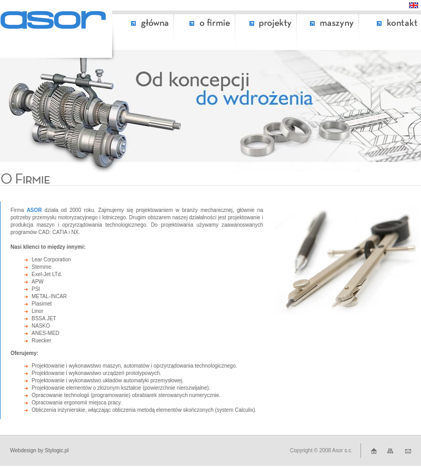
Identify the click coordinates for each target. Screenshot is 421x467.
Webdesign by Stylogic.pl (39, 450)
